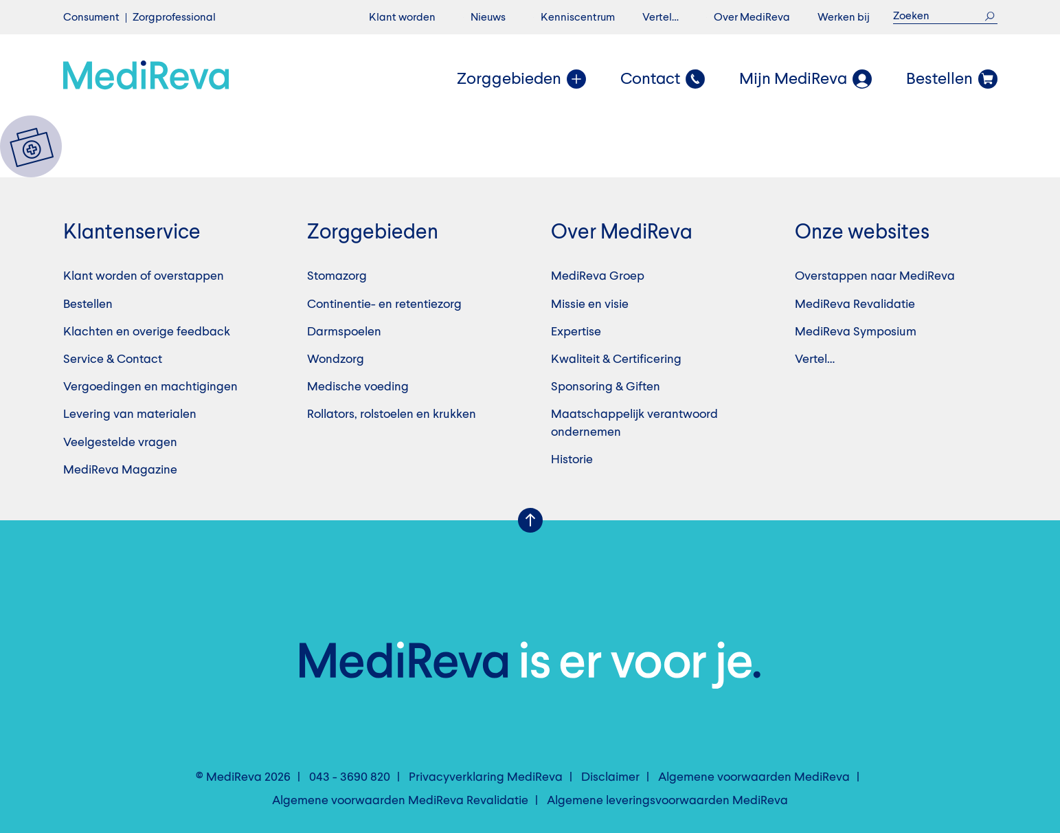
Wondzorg (335, 359)
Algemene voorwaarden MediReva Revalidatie (400, 801)
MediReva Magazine (120, 470)
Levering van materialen (129, 414)
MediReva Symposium (855, 332)
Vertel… (660, 17)
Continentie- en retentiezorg (384, 304)
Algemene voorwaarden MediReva (754, 777)
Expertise (576, 332)
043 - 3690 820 (349, 777)
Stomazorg (337, 276)
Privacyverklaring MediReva (486, 777)
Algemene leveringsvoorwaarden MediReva (667, 801)
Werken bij (843, 17)
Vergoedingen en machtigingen (150, 387)
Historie (572, 460)
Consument (91, 17)
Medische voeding (358, 387)
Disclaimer (610, 777)
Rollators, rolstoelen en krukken (391, 414)
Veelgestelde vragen (120, 442)
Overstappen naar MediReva (875, 276)
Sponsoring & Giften (605, 387)
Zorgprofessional (174, 17)
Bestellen (88, 304)
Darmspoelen (344, 332)
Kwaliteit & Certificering (616, 359)
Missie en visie (590, 304)
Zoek (990, 16)
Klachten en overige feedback (146, 332)
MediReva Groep (597, 276)
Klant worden (402, 17)
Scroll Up (530, 520)
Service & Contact (112, 359)
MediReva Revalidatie (855, 304)
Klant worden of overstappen (143, 276)
